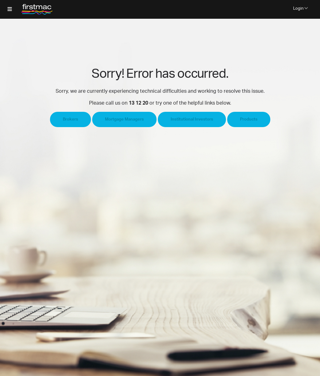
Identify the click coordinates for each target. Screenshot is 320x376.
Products (249, 119)
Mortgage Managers (124, 119)
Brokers (70, 119)
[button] (10, 9)
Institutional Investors (192, 119)
